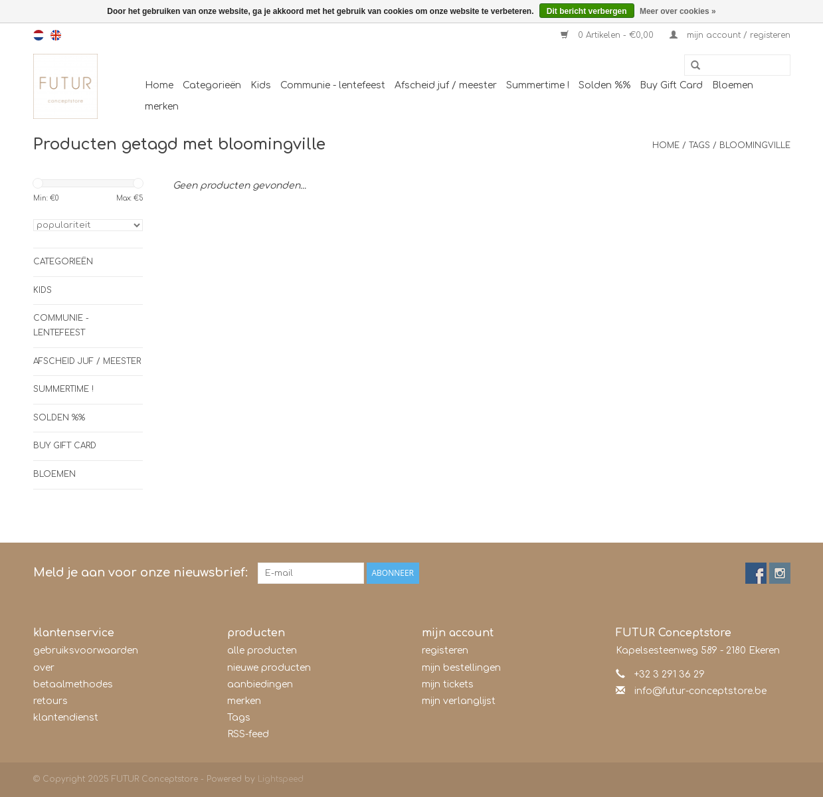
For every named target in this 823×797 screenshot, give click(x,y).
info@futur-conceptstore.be (700, 691)
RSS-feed (248, 734)
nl (38, 35)
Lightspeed (281, 779)
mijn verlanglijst (459, 701)
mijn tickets (448, 684)
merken (162, 107)
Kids (260, 85)
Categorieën (212, 85)
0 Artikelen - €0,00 (608, 35)
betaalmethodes (73, 684)
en (55, 35)
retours (50, 701)
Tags (699, 145)
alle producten (262, 651)
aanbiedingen (260, 684)
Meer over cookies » (678, 11)
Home (159, 85)
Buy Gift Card (671, 85)
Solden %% (604, 85)
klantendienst (65, 718)
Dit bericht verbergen (587, 11)
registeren (445, 651)
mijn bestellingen (461, 668)
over (43, 668)
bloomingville (754, 145)
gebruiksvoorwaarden (85, 651)
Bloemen (732, 85)
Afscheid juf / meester (446, 85)
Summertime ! (537, 85)
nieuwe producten (269, 668)
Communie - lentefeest (332, 85)
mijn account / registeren (730, 35)
